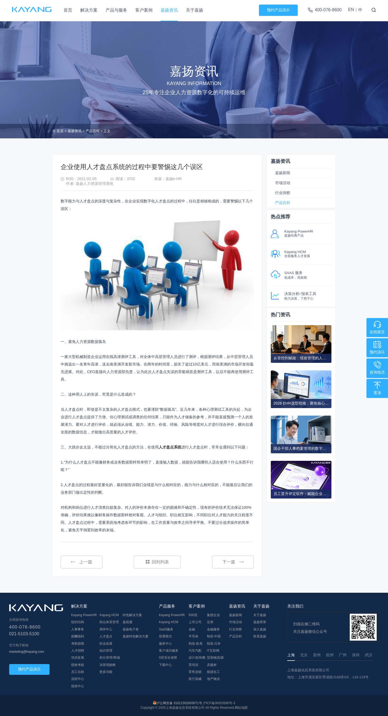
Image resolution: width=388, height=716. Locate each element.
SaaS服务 (166, 629)
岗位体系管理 (109, 622)
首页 (68, 10)
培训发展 (77, 657)
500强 (193, 615)
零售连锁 (195, 672)
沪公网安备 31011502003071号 (179, 703)
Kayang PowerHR (84, 615)
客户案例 (144, 10)
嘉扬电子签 (131, 629)
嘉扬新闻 (282, 173)
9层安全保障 (168, 657)
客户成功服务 (168, 650)
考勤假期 (77, 643)
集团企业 (213, 615)
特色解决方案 (132, 615)
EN (351, 9)
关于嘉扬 (194, 10)
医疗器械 (195, 679)
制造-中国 (214, 636)
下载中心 (165, 665)
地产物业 (213, 679)
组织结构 (77, 622)
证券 (210, 622)
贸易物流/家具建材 (215, 661)
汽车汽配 (195, 650)
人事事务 (77, 629)
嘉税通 (127, 622)
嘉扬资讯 (169, 10)
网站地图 (241, 708)
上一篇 (81, 562)
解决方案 (89, 10)
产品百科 (93, 131)
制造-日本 (214, 643)
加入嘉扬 (259, 629)
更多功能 (105, 672)
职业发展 (105, 643)
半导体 (193, 636)
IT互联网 (213, 650)
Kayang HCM (109, 615)
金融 (192, 629)
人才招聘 (77, 650)
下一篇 (233, 562)
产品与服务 (116, 10)
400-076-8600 (328, 10)
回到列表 (157, 562)
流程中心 (77, 679)
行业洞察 (282, 193)
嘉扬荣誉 (259, 622)
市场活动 (282, 183)
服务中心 (165, 643)
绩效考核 (77, 665)
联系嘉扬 (259, 636)
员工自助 (77, 672)
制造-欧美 (196, 643)
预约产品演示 (278, 10)
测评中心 (105, 629)
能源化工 (213, 672)
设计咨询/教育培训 (197, 661)
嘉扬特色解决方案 (135, 636)
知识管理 (105, 650)
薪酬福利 (77, 636)
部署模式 (165, 636)
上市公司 (195, 622)
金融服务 (213, 629)
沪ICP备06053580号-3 (219, 703)
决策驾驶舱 (107, 665)
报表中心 (77, 686)
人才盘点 (105, 636)
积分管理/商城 (109, 657)
